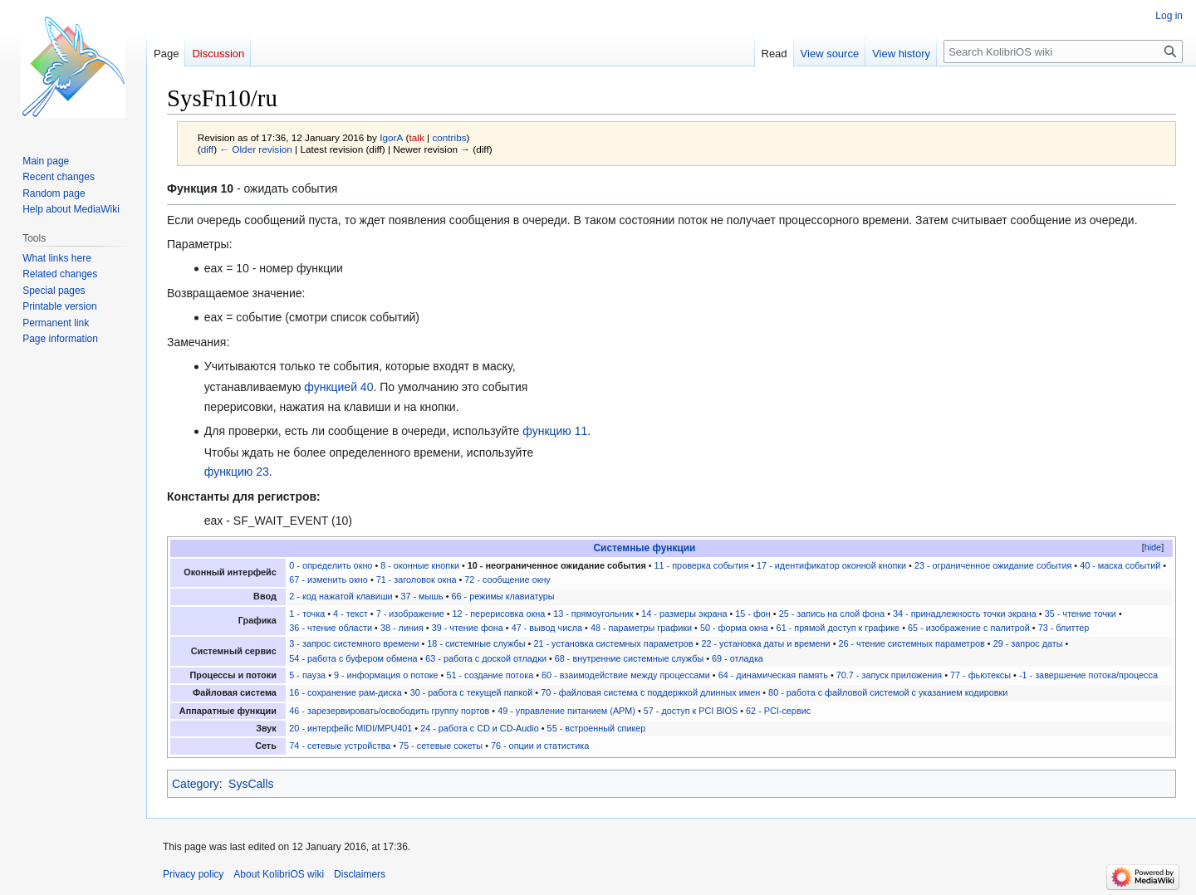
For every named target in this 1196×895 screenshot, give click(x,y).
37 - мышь (421, 596)
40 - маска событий (1120, 565)
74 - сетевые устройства (339, 746)
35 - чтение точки (1080, 614)
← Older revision (255, 149)
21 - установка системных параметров (613, 643)
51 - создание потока (489, 675)
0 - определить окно (330, 565)
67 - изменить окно (328, 579)
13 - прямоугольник (593, 614)
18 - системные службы (476, 643)
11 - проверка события (701, 565)
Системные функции (645, 548)
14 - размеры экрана (684, 614)
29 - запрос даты (1028, 643)
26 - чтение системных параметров (911, 643)
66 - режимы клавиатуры (503, 596)
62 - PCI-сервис (778, 711)
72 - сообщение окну (507, 579)
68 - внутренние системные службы (629, 658)
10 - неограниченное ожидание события (557, 565)
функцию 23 (236, 471)
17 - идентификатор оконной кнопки (831, 565)
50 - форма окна (734, 628)
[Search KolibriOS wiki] (1063, 51)
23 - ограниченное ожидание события (992, 565)
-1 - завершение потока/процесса (1088, 675)
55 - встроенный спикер (596, 728)
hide (1153, 547)
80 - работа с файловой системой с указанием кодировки (887, 692)
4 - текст (350, 614)
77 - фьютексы (980, 675)
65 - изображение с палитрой (969, 628)
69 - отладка (737, 658)
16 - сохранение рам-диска (345, 692)
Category (195, 783)
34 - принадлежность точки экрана (965, 614)
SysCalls (250, 783)
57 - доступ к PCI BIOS (691, 711)
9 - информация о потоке (386, 675)
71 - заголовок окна (416, 579)
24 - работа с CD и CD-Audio (479, 728)
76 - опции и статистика (540, 746)
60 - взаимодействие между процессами (626, 675)
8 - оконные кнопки (419, 565)
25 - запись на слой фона (832, 614)
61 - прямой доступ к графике (838, 628)
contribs (449, 137)
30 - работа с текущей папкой (471, 692)
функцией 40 (338, 387)
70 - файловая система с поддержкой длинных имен (650, 692)
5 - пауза (307, 675)
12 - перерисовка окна (499, 614)
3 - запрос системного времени (354, 643)
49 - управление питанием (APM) (566, 711)
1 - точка (307, 614)
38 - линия (402, 628)
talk (416, 137)
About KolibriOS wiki (278, 874)
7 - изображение (410, 614)
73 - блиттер (1064, 628)
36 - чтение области (330, 628)
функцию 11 (554, 431)
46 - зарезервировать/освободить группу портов (389, 711)
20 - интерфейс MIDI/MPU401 (350, 728)
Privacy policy (193, 874)
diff (207, 149)
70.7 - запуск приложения (889, 675)
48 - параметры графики (641, 628)
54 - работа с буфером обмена (353, 658)
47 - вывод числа (547, 628)
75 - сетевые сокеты (441, 746)
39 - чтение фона (467, 628)
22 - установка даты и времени (765, 643)
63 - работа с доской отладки (486, 658)
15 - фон (753, 614)
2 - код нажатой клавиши (340, 596)
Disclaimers (359, 874)
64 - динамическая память (773, 675)
